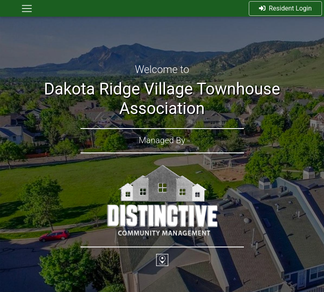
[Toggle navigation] (27, 8)
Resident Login (285, 8)
